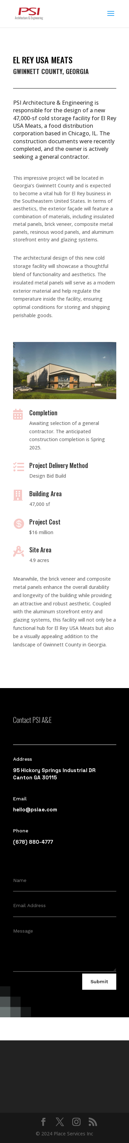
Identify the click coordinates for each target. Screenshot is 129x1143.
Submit (99, 981)
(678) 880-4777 (33, 842)
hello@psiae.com (35, 809)
